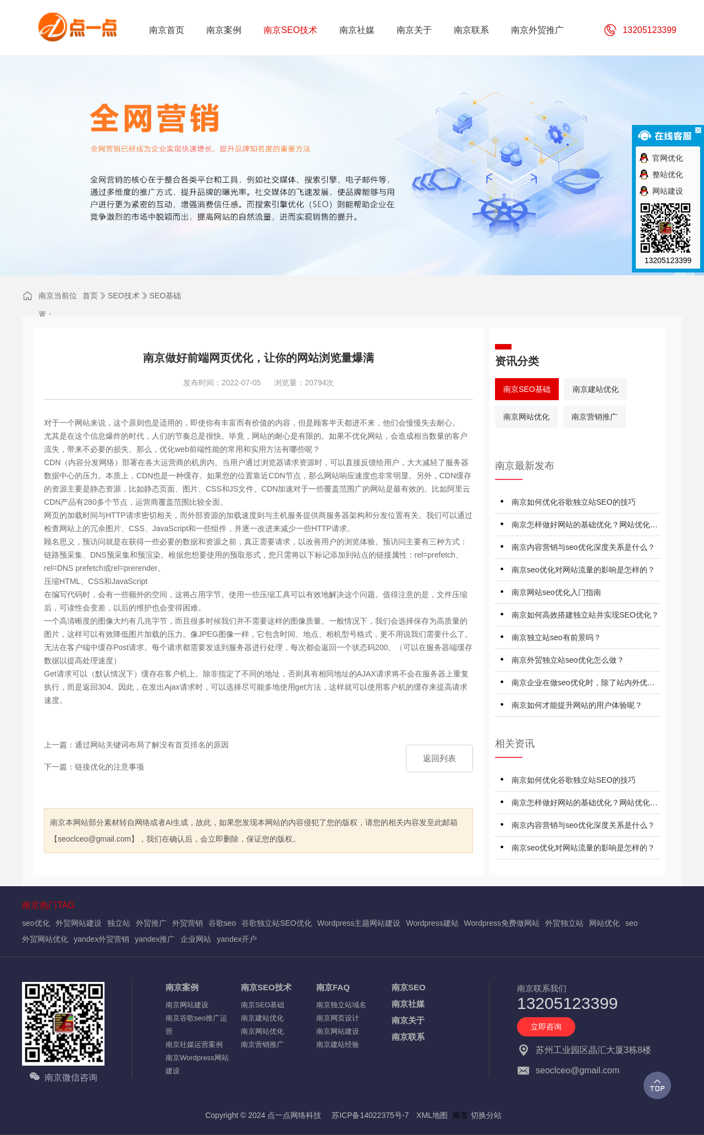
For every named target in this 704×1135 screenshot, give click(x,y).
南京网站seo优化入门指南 (556, 592)
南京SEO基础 (527, 389)
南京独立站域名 (341, 1005)
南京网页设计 (337, 1018)
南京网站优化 (526, 416)
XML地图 (432, 1115)
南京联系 (408, 1036)
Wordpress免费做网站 (502, 923)
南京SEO (409, 987)
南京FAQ (333, 987)
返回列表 (439, 758)
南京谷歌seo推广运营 (196, 1024)
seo (631, 923)
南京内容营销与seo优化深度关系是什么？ (583, 547)
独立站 (118, 923)
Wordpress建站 (432, 923)
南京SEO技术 (266, 987)
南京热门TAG (48, 905)
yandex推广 (155, 939)
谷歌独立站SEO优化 (276, 923)
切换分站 (486, 1115)
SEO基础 (166, 295)
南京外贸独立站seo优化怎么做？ (568, 660)
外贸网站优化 (45, 939)
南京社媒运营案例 (194, 1044)
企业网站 (195, 939)
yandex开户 (237, 939)
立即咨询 (546, 1026)
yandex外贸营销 (101, 939)
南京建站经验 (337, 1044)
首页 (90, 295)
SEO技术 (124, 295)
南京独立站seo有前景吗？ (556, 637)
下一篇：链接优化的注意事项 (94, 766)
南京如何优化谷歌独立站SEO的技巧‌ (574, 502)
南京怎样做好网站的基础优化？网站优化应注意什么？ (585, 526)
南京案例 (182, 987)
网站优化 (604, 923)
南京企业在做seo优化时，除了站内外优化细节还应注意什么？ (583, 684)
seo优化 (36, 923)
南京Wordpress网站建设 (197, 1064)
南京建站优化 (596, 389)
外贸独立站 (564, 923)
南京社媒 (408, 1003)
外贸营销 (187, 923)
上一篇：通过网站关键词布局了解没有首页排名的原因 (136, 744)
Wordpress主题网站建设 (358, 923)
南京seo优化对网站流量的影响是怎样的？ (583, 569)
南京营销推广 (594, 416)
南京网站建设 (187, 1005)
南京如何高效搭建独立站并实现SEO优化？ (585, 614)
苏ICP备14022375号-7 (370, 1115)
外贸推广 (151, 923)
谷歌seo (222, 923)
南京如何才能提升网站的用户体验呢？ (577, 705)
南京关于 (408, 1020)
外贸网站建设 (79, 923)
